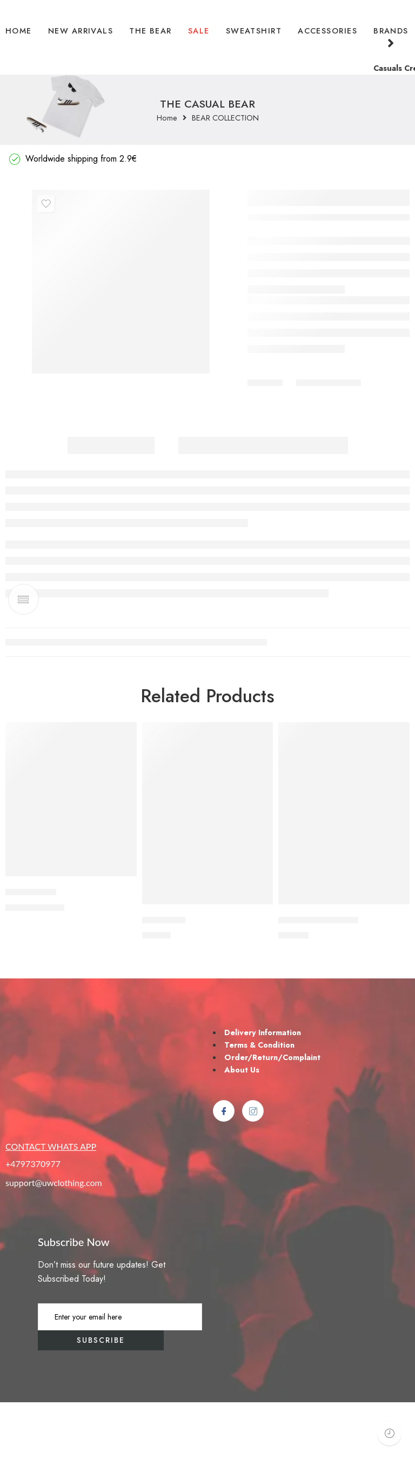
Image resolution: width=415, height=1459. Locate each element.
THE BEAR (150, 30)
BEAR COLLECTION (225, 118)
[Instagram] (253, 1168)
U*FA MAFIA (30, 949)
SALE (199, 30)
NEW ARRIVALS (80, 30)
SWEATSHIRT (254, 30)
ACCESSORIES (327, 30)
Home (167, 118)
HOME (18, 30)
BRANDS (391, 37)
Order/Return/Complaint (272, 1114)
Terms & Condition (259, 1101)
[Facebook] (224, 1168)
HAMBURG (163, 977)
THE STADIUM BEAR (318, 977)
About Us (241, 1126)
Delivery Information (262, 1089)
